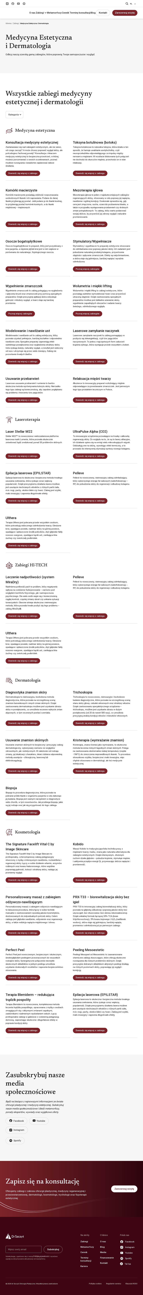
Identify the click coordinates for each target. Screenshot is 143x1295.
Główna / (9, 23)
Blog (93, 12)
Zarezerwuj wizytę (125, 12)
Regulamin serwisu (113, 1284)
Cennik (65, 12)
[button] (41, 12)
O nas (32, 12)
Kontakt (103, 12)
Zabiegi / (16, 23)
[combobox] (133, 4)
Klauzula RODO (131, 1284)
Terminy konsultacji (80, 12)
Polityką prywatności (41, 1256)
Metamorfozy (54, 12)
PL (131, 4)
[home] (15, 13)
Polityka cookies (95, 1284)
